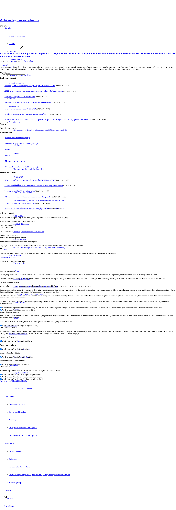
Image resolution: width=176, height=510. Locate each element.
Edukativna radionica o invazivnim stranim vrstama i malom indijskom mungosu (33, 91)
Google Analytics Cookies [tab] (9, 312)
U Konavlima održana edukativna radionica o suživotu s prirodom (28, 102)
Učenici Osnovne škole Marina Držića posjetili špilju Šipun (25, 114)
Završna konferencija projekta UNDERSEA (20, 109)
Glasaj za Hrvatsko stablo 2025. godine (23, 428)
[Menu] (9, 506)
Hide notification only (19, 381)
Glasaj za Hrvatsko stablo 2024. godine (23, 435)
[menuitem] (94, 247)
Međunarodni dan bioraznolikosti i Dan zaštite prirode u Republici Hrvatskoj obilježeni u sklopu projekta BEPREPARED (48, 119)
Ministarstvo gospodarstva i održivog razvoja (19, 144)
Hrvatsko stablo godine (17, 404)
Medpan (5, 161)
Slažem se (12, 257)
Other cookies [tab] (5, 367)
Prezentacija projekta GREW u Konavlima (19, 97)
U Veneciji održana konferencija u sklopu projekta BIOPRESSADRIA (29, 86)
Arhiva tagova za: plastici (19, 20)
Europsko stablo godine (17, 412)
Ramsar (5, 155)
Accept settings (5, 381)
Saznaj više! (4, 257)
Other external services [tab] (8, 328)
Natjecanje (13, 420)
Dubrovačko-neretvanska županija (15, 138)
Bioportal (6, 149)
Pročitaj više (5, 65)
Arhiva (2, 128)
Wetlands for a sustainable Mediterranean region (20, 167)
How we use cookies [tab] (7, 271)
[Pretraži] (8, 498)
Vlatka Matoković (27, 61)
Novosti (13, 61)
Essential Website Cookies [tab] (9, 282)
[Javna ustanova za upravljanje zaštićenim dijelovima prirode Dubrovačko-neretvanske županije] (17, 11)
